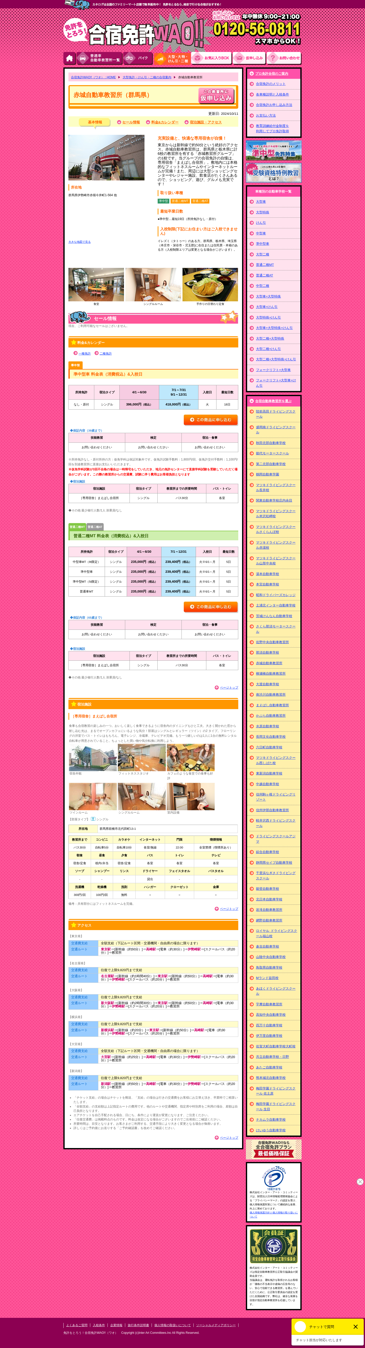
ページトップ (229, 687)
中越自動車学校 (267, 784)
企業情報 (116, 1325)
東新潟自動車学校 (269, 773)
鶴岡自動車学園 (267, 474)
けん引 (261, 223)
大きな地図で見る (79, 241)
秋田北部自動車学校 (271, 443)
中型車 (261, 233)
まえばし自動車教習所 (272, 705)
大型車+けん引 (267, 307)
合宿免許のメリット (271, 84)
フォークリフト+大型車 (273, 370)
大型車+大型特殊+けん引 (274, 328)
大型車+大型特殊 (268, 296)
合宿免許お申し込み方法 (274, 105)
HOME (70, 58)
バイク (138, 58)
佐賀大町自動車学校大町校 (276, 1046)
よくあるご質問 (76, 1325)
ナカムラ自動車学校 (271, 1119)
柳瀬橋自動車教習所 (271, 673)
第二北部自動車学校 (271, 464)
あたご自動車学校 (269, 1067)
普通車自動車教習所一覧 (100, 58)
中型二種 (262, 286)
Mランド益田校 (267, 978)
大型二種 (262, 254)
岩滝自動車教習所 (269, 910)
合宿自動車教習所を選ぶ (273, 401)
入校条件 (99, 1325)
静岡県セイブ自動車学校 (274, 862)
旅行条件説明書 (138, 1325)
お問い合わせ (284, 58)
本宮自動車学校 (267, 584)
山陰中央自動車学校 (271, 957)
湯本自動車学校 (267, 574)
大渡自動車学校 (267, 684)
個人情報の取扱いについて (172, 1325)
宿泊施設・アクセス (206, 122)
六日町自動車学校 (269, 747)
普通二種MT (77, 526)
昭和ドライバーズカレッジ (276, 595)
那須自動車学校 (267, 652)
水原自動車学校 (267, 726)
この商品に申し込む (211, 420)
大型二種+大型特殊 (270, 338)
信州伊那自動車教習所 (272, 810)
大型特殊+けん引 (268, 317)
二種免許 (106, 353)
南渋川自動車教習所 (271, 694)
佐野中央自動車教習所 (272, 642)
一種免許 (85, 353)
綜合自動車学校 (267, 852)
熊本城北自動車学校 (271, 1078)
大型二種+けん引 (268, 349)
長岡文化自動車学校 (271, 736)
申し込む (216, 96)
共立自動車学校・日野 (272, 1057)
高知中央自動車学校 (271, 1015)
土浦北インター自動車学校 (276, 605)
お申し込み (250, 58)
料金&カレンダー (165, 122)
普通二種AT (95, 526)
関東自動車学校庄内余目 (274, 500)
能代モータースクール (272, 453)
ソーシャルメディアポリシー (216, 1325)
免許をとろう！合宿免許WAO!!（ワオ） (90, 1333)
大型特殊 (262, 212)
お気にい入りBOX (212, 58)
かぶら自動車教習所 (271, 715)
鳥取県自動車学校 (269, 967)
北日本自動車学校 (269, 899)
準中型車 (75, 365)
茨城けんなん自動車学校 (274, 616)
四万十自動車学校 (269, 1025)
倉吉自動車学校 (267, 946)
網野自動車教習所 (269, 920)
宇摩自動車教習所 (269, 1004)
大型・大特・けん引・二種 (172, 58)
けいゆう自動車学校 (271, 1130)
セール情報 (131, 122)
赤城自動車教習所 (269, 663)
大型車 (261, 202)
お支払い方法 (266, 115)
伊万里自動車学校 (269, 1036)
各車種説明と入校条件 (272, 94)
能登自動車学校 (267, 889)
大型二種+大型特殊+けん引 (276, 359)
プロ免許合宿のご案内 (271, 74)
